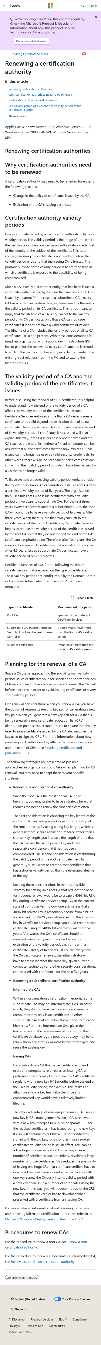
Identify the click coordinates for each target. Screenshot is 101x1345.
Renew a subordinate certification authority (43, 1261)
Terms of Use (34, 1326)
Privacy (13, 1326)
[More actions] (92, 53)
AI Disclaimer (17, 1319)
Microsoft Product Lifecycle (47, 23)
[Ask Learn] (84, 53)
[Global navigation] (4, 6)
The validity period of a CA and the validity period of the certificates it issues (45, 108)
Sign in (93, 6)
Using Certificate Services (31, 54)
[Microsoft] (50, 6)
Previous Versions (42, 1319)
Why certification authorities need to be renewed (40, 94)
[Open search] (82, 6)
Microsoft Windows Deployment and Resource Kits (42, 1219)
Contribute (80, 1319)
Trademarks (55, 1326)
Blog (61, 1319)
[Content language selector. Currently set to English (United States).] (28, 1299)
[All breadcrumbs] (9, 53)
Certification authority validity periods (33, 100)
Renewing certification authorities (30, 89)
